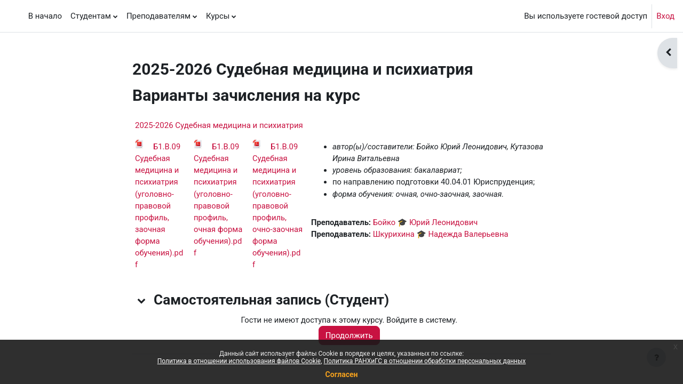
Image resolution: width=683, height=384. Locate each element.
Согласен (341, 374)
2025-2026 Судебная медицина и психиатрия (219, 125)
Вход (665, 16)
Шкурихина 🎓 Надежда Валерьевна (443, 235)
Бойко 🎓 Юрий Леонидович (427, 223)
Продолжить (351, 337)
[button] (142, 302)
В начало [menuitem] (45, 16)
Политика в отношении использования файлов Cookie (239, 361)
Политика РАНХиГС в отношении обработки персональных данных (425, 361)
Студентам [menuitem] (90, 16)
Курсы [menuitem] (217, 16)
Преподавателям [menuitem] (158, 16)
